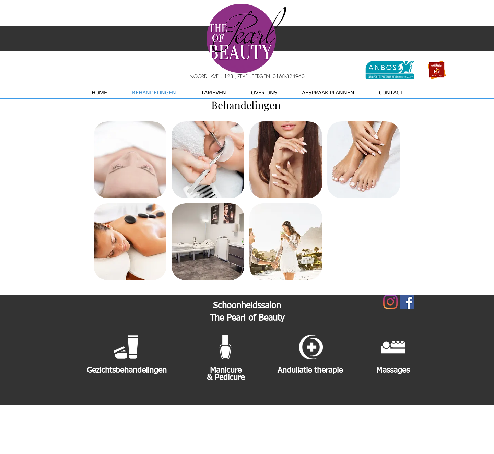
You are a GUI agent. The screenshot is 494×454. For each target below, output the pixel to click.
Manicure (226, 370)
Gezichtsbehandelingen (127, 370)
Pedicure (230, 378)
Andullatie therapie (310, 370)
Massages (393, 370)
